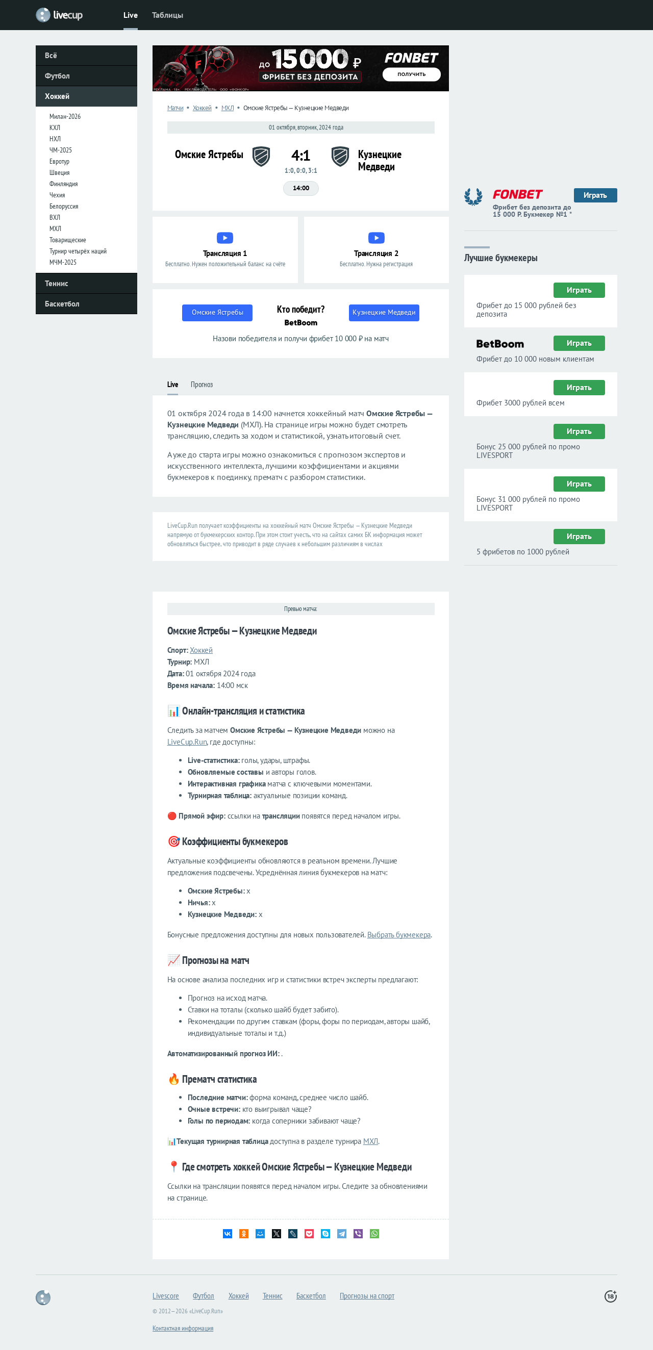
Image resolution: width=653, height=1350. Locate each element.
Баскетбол (62, 304)
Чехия (57, 194)
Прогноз (202, 384)
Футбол (57, 76)
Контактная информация (183, 1328)
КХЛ (54, 127)
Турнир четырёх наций (78, 251)
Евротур (59, 161)
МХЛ (55, 228)
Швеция (59, 172)
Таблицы (167, 15)
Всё (51, 55)
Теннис (56, 283)
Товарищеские (67, 239)
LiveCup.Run (187, 742)
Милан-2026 (65, 116)
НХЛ (55, 138)
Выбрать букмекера (399, 934)
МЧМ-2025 (63, 262)
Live (130, 15)
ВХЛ (54, 217)
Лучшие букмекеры (501, 257)
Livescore (166, 1295)
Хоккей (57, 96)
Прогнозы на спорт (367, 1295)
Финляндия (63, 183)
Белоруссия (63, 206)
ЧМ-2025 (60, 150)
